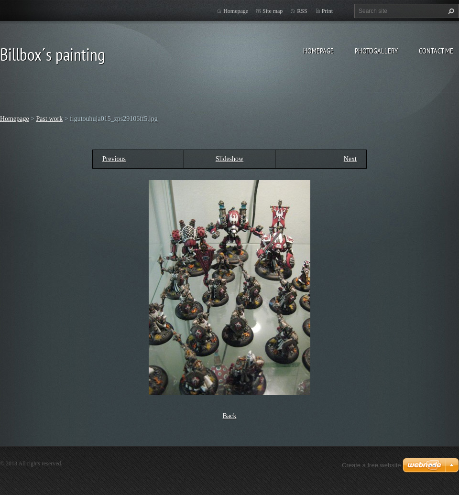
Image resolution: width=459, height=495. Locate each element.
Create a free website (371, 465)
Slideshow (229, 158)
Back (230, 416)
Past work (49, 118)
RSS (302, 11)
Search (450, 11)
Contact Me (436, 50)
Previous (114, 158)
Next (350, 158)
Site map (272, 11)
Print (327, 11)
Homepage (318, 50)
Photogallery (376, 50)
